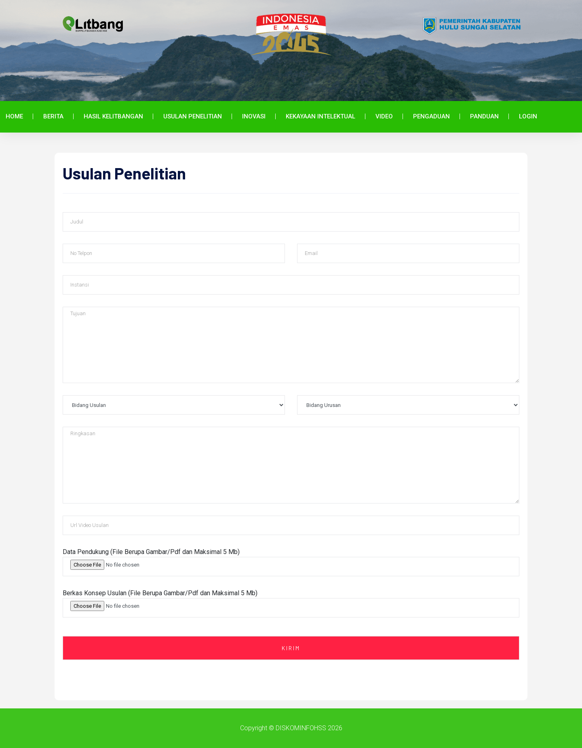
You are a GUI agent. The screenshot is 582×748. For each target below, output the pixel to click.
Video (384, 116)
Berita (53, 116)
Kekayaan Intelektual (320, 116)
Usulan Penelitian (192, 116)
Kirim (291, 648)
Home (14, 116)
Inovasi (254, 116)
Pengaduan (431, 116)
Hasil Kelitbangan (113, 116)
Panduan (484, 116)
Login (528, 116)
